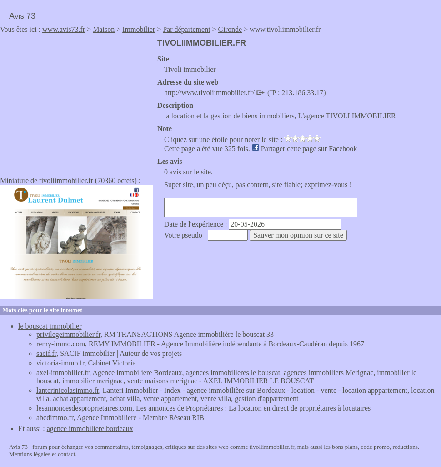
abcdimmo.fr (55, 417)
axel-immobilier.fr (62, 372)
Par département (186, 29)
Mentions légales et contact (42, 454)
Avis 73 (22, 15)
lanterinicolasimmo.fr (67, 390)
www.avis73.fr (63, 29)
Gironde (230, 29)
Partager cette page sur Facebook (309, 148)
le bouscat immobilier (50, 326)
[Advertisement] (76, 102)
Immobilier (138, 29)
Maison (104, 29)
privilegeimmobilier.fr (68, 334)
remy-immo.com (60, 344)
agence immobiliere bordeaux (90, 428)
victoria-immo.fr (60, 363)
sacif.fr (46, 353)
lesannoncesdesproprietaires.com (84, 408)
